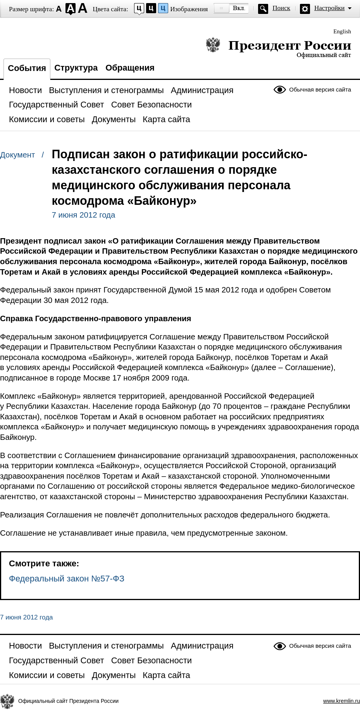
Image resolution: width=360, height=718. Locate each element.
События (27, 68)
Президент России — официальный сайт (278, 47)
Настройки (329, 8)
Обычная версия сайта (320, 89)
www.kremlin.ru (341, 701)
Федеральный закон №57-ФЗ (66, 578)
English (342, 31)
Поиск (281, 8)
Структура (76, 68)
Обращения (130, 68)
